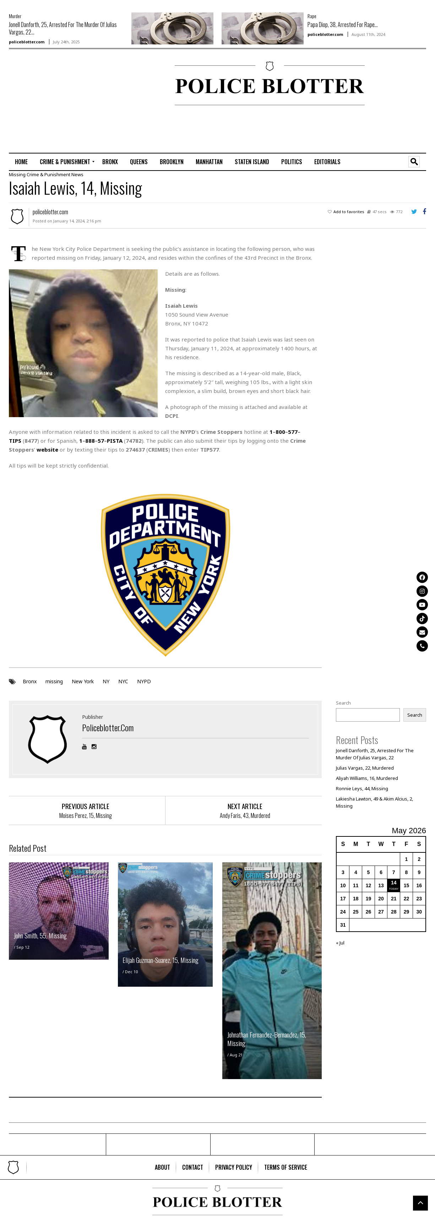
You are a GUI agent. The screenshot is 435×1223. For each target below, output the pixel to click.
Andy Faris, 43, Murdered (245, 815)
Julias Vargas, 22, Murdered (365, 767)
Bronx (30, 681)
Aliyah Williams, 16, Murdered (367, 778)
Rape (312, 16)
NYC (123, 681)
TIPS (15, 440)
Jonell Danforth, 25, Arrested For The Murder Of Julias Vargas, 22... (63, 28)
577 (293, 431)
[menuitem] (21, 161)
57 (101, 440)
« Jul (340, 942)
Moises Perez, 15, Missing (85, 815)
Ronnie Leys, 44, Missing (362, 788)
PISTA (115, 440)
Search (343, 702)
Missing (17, 174)
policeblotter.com (26, 41)
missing (54, 681)
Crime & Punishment (48, 174)
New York (83, 681)
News (77, 174)
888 (90, 440)
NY (106, 681)
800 (280, 431)
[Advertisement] (30, 84)
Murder (15, 16)
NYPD (144, 681)
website (47, 449)
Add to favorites (348, 211)
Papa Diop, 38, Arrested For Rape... (343, 24)
